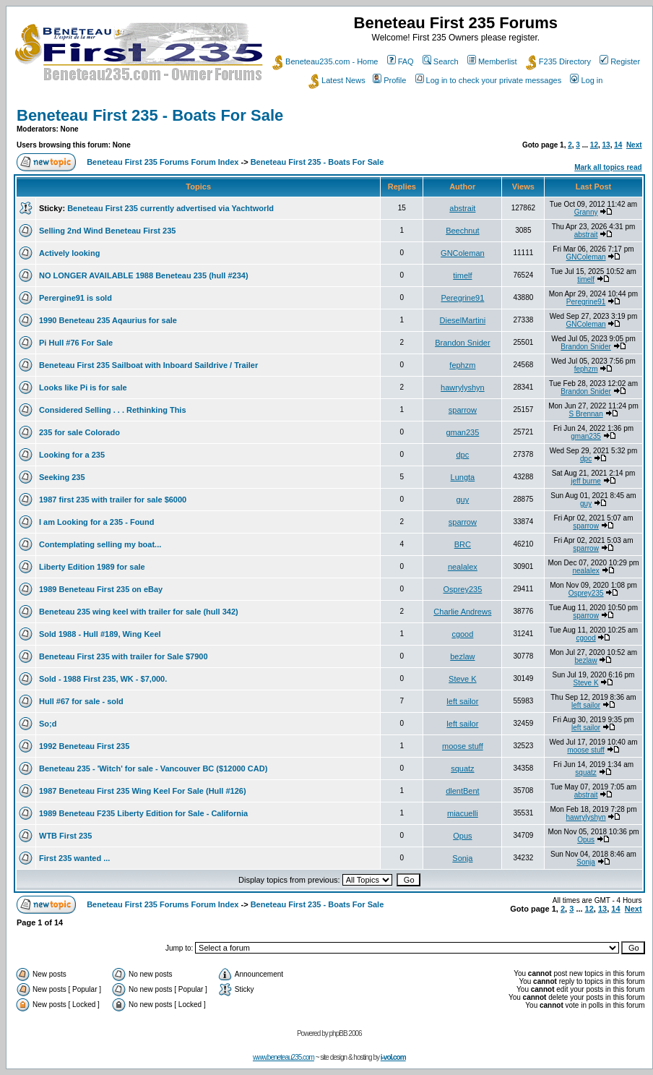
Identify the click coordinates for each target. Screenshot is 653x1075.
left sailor (462, 701)
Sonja (462, 858)
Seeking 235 (62, 477)
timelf (462, 275)
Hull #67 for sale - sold (81, 701)
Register (620, 61)
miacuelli (462, 813)
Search (441, 61)
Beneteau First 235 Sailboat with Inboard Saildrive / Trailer (148, 365)
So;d (47, 723)
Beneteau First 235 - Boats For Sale (150, 115)
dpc (463, 454)
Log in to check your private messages (488, 80)
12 (594, 145)
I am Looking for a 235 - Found (97, 522)
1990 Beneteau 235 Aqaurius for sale (108, 320)
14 (618, 145)
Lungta (463, 477)
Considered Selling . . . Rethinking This (112, 410)
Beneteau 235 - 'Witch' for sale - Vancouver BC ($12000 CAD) (153, 768)
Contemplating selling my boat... (100, 544)
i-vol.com (393, 1057)
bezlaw (462, 656)
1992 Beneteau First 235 (84, 746)
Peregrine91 (462, 298)
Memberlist (492, 61)
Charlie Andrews (462, 611)
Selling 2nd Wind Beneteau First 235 (107, 230)
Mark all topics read (607, 167)
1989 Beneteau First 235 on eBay (101, 589)
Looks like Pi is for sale (83, 387)
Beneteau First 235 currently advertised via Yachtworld (170, 208)
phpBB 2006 (345, 1033)
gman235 (462, 432)
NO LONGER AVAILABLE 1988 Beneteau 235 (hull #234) (143, 275)
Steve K (463, 678)
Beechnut (462, 230)
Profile (389, 80)
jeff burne (586, 481)
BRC (462, 544)
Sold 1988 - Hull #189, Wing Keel (100, 634)
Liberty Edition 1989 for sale (92, 566)
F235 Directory (558, 61)
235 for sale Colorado (79, 432)
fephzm (462, 365)
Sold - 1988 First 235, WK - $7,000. (103, 678)
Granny (586, 212)
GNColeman (463, 253)
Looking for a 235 (72, 454)
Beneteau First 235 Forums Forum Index (162, 162)
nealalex (462, 566)
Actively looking (69, 253)
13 (606, 145)
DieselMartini (463, 320)
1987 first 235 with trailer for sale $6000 (112, 499)
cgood (462, 634)
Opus (462, 835)
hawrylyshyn (463, 387)
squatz (462, 768)
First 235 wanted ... (74, 858)
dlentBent (462, 791)
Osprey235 (462, 589)
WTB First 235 (65, 835)
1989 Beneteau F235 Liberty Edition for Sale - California (143, 813)
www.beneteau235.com (283, 1057)
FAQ (400, 61)
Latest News (337, 80)
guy (463, 499)
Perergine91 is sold (75, 298)
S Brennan (585, 414)
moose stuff (462, 746)
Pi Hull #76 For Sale (76, 342)
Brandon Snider (462, 342)
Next (634, 145)
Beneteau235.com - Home (325, 61)
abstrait (462, 208)
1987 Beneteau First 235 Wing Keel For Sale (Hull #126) (142, 791)
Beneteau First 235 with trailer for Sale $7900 (123, 656)
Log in (586, 80)
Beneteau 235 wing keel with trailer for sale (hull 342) (138, 611)
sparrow (463, 410)
